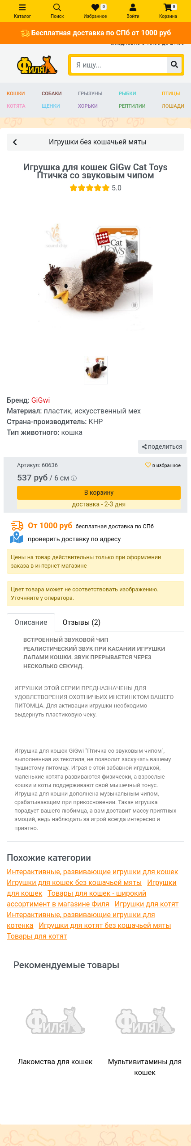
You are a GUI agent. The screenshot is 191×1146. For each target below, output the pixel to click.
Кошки (16, 94)
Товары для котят (37, 936)
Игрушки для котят (147, 904)
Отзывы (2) (82, 622)
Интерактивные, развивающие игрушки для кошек (92, 872)
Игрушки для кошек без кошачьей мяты (74, 882)
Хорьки (88, 106)
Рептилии (132, 106)
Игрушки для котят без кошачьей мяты (105, 925)
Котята (16, 106)
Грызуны (90, 94)
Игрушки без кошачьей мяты (80, 141)
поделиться (162, 446)
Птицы (171, 94)
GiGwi (40, 400)
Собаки (52, 94)
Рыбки (127, 94)
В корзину (98, 492)
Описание (31, 622)
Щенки (51, 106)
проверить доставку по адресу (74, 539)
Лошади (173, 106)
